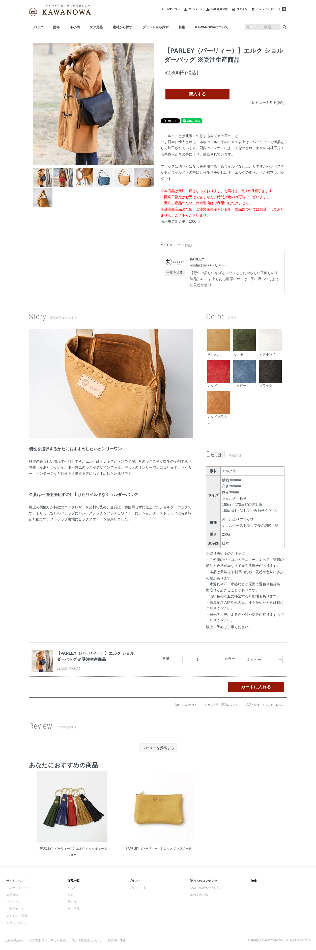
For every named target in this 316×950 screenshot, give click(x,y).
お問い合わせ (14, 940)
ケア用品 (96, 27)
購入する (197, 94)
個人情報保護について (87, 940)
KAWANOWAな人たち (205, 888)
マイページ (13, 902)
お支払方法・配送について (221, 704)
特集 (182, 27)
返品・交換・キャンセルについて (266, 704)
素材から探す (122, 27)
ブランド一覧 (138, 888)
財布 (56, 27)
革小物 (75, 27)
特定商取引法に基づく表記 (47, 940)
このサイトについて (20, 888)
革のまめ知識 (199, 895)
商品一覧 (74, 881)
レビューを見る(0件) (268, 102)
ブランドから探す (155, 27)
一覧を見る (174, 272)
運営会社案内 (117, 940)
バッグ (38, 27)
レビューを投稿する (158, 748)
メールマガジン (16, 923)
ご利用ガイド (15, 909)
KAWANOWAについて (211, 27)
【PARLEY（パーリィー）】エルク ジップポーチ (158, 848)
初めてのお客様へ (186, 704)
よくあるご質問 (16, 916)
